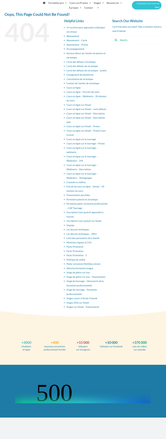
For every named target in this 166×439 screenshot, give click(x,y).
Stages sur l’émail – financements (82, 306)
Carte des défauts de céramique (82, 66)
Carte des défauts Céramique (81, 61)
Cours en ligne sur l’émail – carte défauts (86, 109)
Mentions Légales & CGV (78, 242)
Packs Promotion (74, 246)
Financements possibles (78, 195)
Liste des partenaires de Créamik (82, 238)
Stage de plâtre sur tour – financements (86, 276)
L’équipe (70, 225)
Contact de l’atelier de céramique (82, 83)
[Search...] (136, 40)
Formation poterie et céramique (82, 199)
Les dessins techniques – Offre (81, 233)
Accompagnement (75, 49)
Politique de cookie (75, 259)
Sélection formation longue (79, 268)
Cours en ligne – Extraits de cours (83, 92)
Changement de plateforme (80, 74)
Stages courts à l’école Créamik (81, 298)
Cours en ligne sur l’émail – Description (85, 113)
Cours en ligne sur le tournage (81, 139)
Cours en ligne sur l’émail (78, 104)
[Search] (116, 40)
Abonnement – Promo (77, 44)
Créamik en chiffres (76, 182)
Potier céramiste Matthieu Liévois (83, 263)
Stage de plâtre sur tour (78, 272)
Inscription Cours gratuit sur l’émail (83, 221)
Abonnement (72, 36)
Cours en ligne (73, 87)
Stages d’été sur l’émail (77, 302)
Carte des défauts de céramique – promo (86, 70)
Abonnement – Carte (76, 40)
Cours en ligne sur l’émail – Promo (83, 126)
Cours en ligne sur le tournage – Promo (85, 143)
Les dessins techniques (77, 229)
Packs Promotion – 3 (76, 255)
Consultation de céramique (79, 79)
